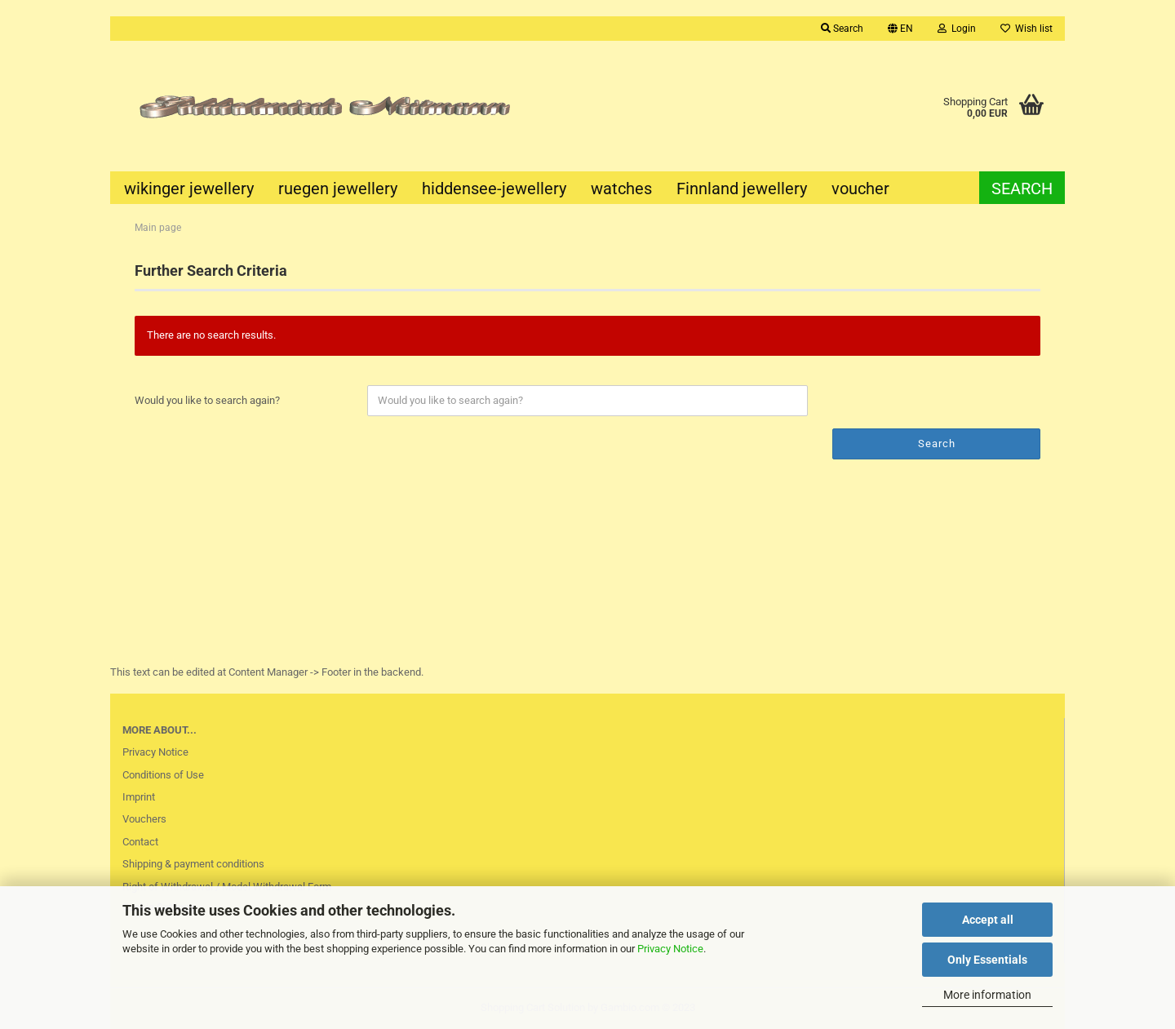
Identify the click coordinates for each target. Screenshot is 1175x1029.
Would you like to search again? (207, 400)
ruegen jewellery (337, 188)
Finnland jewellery (741, 188)
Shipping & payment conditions (193, 864)
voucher (860, 188)
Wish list (1026, 28)
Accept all (987, 919)
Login (957, 28)
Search (842, 28)
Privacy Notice (670, 949)
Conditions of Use (163, 775)
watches (621, 188)
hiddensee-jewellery (494, 188)
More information (987, 994)
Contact (140, 842)
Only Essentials (987, 959)
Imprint (138, 797)
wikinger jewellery (189, 188)
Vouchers (144, 819)
